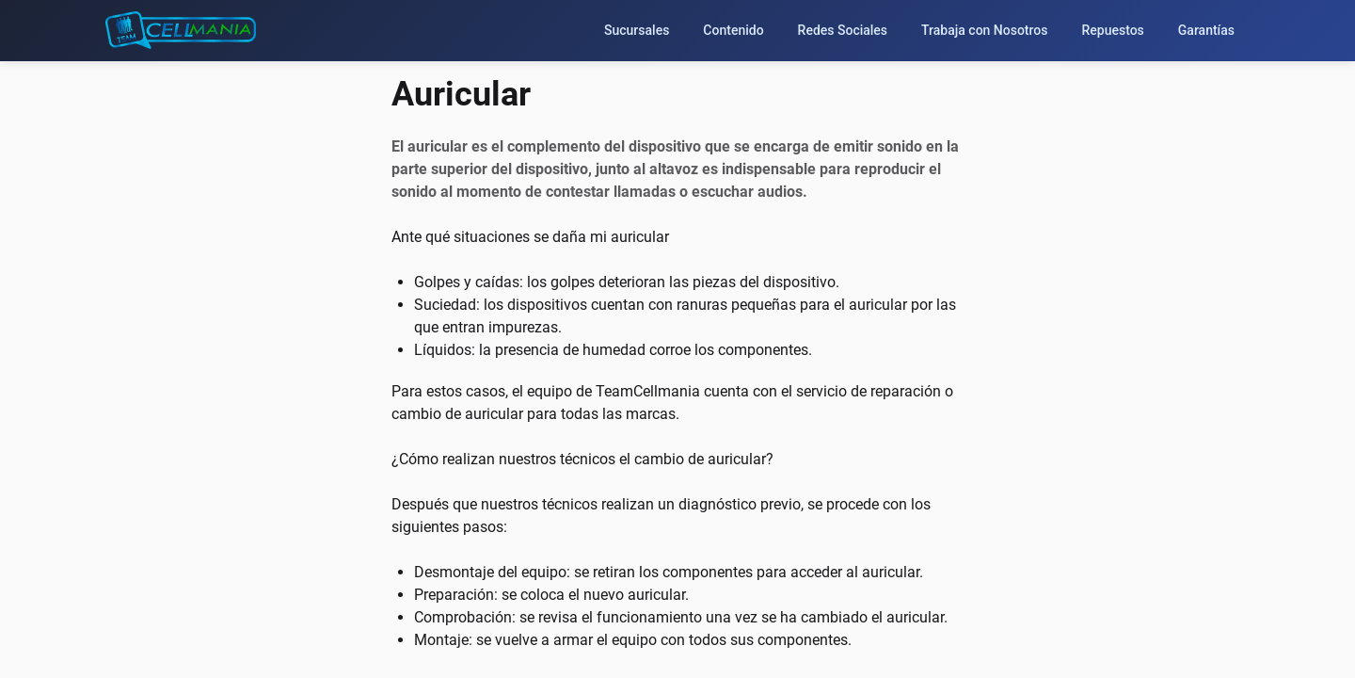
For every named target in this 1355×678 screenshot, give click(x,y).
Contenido (733, 30)
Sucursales (636, 30)
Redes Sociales (843, 30)
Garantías (1206, 30)
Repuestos (1112, 30)
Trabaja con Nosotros (984, 30)
